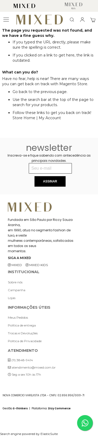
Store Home (24, 118)
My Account (50, 118)
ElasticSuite (49, 434)
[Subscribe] (49, 181)
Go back (20, 91)
